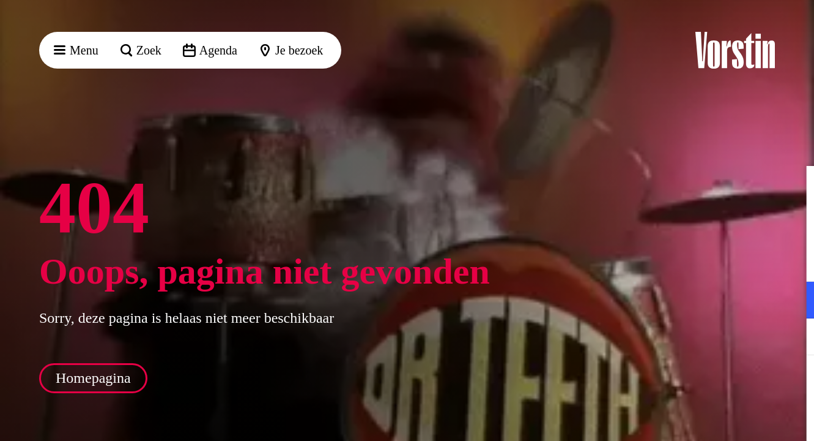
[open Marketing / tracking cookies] (794, 338)
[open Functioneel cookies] (794, 301)
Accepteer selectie (710, 418)
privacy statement (661, 260)
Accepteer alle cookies (710, 382)
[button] (795, 188)
